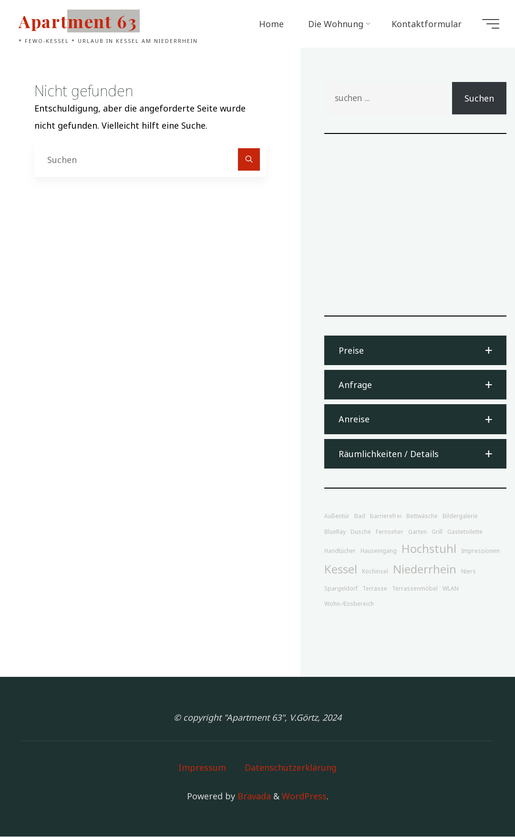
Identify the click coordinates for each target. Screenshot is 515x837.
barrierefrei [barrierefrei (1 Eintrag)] (386, 516)
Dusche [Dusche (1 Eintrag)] (360, 532)
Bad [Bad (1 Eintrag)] (359, 516)
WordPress (304, 796)
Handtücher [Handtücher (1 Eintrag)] (340, 551)
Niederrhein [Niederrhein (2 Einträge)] (424, 569)
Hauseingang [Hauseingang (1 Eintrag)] (378, 551)
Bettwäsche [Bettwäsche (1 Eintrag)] (422, 516)
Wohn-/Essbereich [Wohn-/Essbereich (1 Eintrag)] (349, 604)
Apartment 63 (79, 21)
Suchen (479, 98)
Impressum (202, 767)
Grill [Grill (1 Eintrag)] (437, 532)
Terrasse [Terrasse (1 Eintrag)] (374, 588)
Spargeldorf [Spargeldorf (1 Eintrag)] (341, 588)
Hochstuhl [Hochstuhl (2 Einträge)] (429, 549)
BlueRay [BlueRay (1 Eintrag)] (335, 532)
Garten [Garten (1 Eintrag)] (417, 532)
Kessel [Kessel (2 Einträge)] (340, 569)
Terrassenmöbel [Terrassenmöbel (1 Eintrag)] (415, 588)
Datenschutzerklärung (291, 767)
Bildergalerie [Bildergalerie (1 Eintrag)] (460, 516)
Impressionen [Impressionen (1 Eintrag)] (480, 551)
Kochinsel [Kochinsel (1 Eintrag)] (375, 572)
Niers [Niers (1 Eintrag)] (468, 572)
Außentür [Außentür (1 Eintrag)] (337, 516)
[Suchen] (249, 159)
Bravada (253, 796)
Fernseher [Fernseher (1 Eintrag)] (389, 532)
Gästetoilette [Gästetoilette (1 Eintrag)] (465, 532)
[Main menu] (489, 24)
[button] (415, 350)
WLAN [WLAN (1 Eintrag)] (451, 588)
